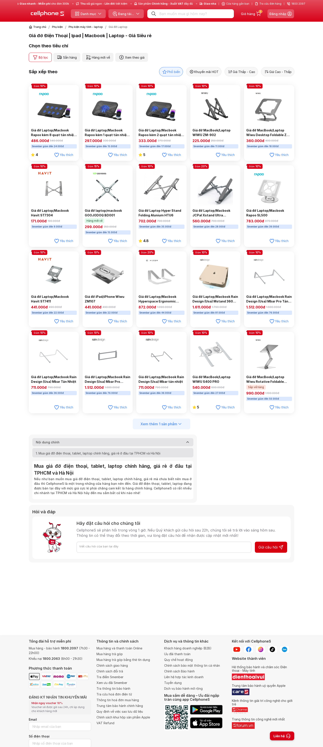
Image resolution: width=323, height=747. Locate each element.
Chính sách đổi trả (109, 671)
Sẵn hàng (67, 57)
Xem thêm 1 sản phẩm (161, 424)
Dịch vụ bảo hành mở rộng (183, 688)
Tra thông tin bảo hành (113, 688)
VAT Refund (105, 723)
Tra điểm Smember (109, 677)
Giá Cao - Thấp (278, 71)
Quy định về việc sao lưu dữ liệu (119, 711)
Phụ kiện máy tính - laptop (86, 27)
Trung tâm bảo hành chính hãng (119, 706)
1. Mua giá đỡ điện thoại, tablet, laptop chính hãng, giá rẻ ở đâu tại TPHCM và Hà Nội (98, 453)
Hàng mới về (98, 57)
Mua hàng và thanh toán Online (119, 648)
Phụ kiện (57, 27)
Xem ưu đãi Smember (111, 683)
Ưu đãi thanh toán (177, 654)
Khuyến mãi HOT (204, 71)
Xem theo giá (131, 57)
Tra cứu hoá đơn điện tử (114, 694)
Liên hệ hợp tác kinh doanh (184, 677)
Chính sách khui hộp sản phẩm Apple (123, 717)
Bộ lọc (40, 57)
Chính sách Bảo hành (179, 671)
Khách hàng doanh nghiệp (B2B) (187, 648)
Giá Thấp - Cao (241, 71)
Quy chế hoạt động (178, 660)
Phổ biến (171, 71)
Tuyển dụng (173, 683)
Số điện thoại (39, 736)
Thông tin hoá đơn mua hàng (117, 700)
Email (33, 719)
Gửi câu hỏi (271, 547)
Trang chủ (39, 27)
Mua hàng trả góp (109, 654)
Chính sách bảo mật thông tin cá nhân (192, 665)
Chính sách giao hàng (112, 665)
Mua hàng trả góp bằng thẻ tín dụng (123, 660)
